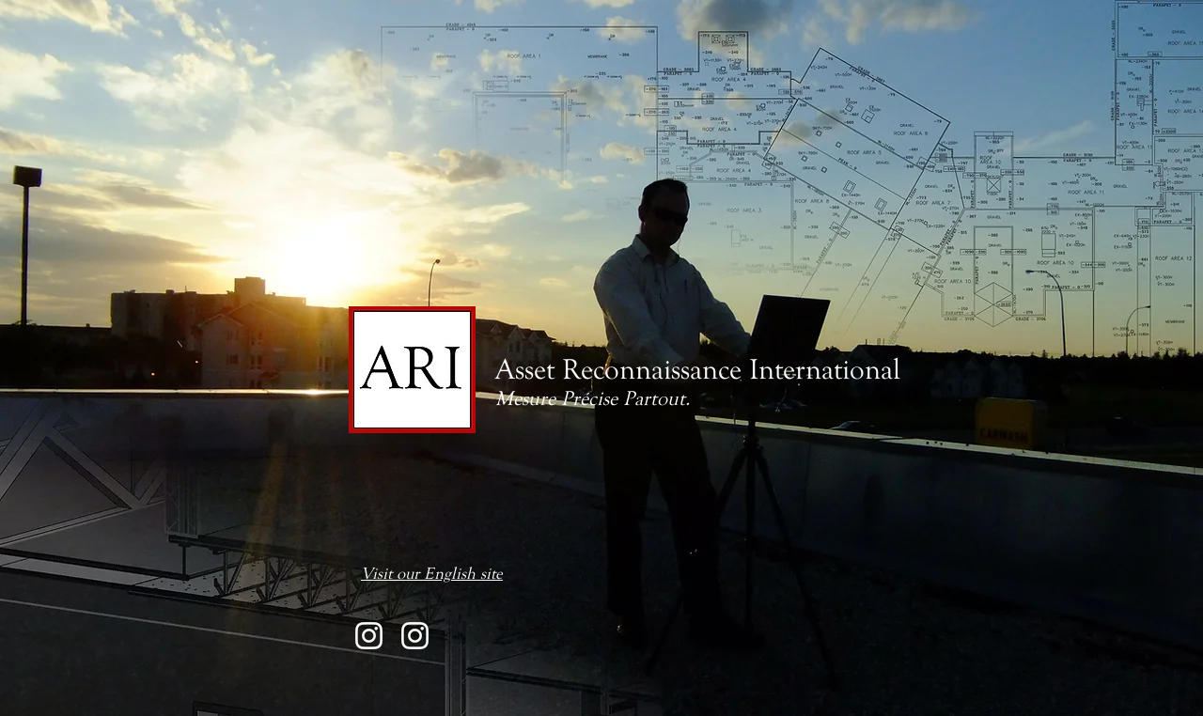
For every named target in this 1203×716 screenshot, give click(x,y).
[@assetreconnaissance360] (415, 635)
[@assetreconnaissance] (369, 635)
